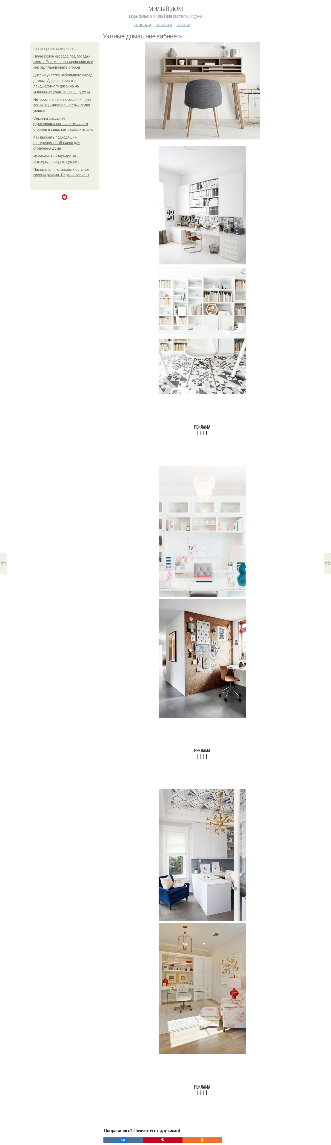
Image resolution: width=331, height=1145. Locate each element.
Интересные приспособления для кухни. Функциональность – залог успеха (62, 105)
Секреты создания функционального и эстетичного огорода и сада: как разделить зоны (63, 123)
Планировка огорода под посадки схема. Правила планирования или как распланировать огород (63, 61)
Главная (142, 24)
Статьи (183, 24)
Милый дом (165, 9)
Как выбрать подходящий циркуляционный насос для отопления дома (56, 142)
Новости (163, 24)
